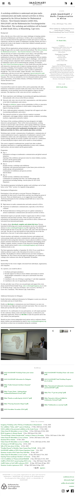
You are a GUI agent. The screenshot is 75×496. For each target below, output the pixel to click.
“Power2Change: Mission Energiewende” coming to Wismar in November (22, 435)
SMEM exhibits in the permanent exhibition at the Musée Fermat (19, 429)
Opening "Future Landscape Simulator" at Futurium (15, 457)
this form (10, 304)
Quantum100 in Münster (8, 439)
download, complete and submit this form (25, 224)
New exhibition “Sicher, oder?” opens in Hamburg (15, 427)
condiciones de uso (68, 477)
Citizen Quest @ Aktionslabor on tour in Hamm (14, 437)
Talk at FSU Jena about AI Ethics (10, 446)
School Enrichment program (13, 64)
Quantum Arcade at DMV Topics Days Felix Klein (15, 452)
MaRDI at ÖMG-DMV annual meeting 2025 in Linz (16, 461)
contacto (71, 486)
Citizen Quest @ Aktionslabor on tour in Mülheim (15, 442)
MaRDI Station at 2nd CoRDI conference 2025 (15, 463)
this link (24, 314)
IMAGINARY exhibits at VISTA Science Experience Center (17, 450)
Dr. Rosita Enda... (62, 40)
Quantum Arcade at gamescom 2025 (12, 465)
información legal (69, 480)
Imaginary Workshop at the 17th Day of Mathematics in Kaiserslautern (21, 425)
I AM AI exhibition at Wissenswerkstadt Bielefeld (15, 459)
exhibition (13, 104)
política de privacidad (67, 483)
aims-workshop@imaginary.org (16, 228)
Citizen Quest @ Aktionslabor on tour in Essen (14, 454)
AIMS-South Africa (61, 87)
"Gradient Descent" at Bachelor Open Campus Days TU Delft (18, 448)
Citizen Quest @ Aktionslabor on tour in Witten (14, 431)
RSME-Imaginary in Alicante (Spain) (11, 433)
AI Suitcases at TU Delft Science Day (11, 444)
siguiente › (43, 468)
